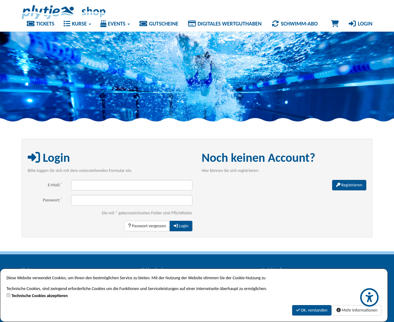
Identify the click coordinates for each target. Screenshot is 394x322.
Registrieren (349, 185)
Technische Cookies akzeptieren (39, 295)
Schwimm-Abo (294, 23)
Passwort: (52, 200)
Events (115, 23)
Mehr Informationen (356, 310)
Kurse (77, 23)
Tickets (40, 23)
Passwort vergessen (147, 226)
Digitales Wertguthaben (225, 23)
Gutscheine (159, 23)
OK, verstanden (312, 310)
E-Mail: (55, 185)
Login (360, 23)
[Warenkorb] (334, 23)
